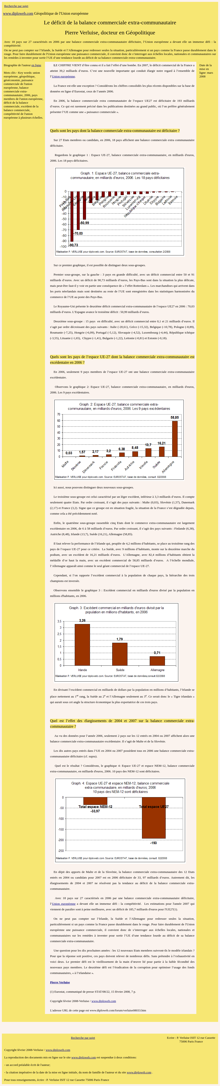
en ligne (36, 65)
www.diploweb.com (104, 1001)
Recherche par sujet (16, 6)
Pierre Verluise (60, 982)
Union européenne (63, 76)
